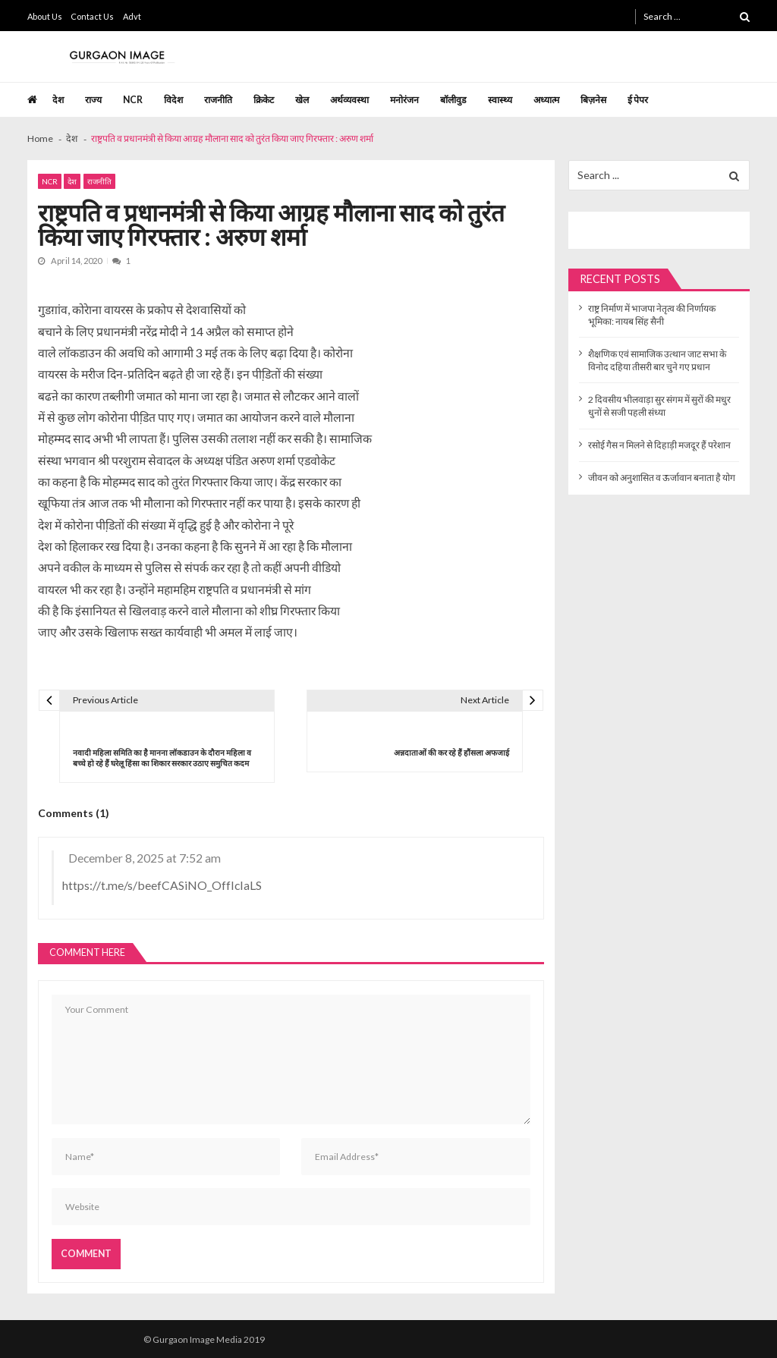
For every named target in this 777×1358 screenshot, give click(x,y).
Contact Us (92, 16)
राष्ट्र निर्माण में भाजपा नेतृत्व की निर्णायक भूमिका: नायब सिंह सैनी (652, 315)
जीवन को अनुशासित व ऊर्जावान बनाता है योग (661, 477)
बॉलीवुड (453, 99)
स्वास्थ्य (500, 99)
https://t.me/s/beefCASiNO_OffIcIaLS (162, 885)
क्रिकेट (263, 99)
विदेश (173, 99)
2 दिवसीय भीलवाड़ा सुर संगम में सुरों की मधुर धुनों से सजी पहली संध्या (659, 406)
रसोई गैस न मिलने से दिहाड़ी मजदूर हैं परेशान (659, 445)
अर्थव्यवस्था (349, 99)
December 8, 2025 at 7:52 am (144, 857)
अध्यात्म (546, 99)
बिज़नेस (593, 99)
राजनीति (218, 99)
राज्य (93, 99)
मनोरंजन (404, 99)
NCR (133, 99)
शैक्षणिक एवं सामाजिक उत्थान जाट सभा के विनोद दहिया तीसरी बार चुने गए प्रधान (657, 360)
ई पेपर (638, 99)
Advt (132, 16)
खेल (302, 99)
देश (58, 99)
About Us (44, 16)
